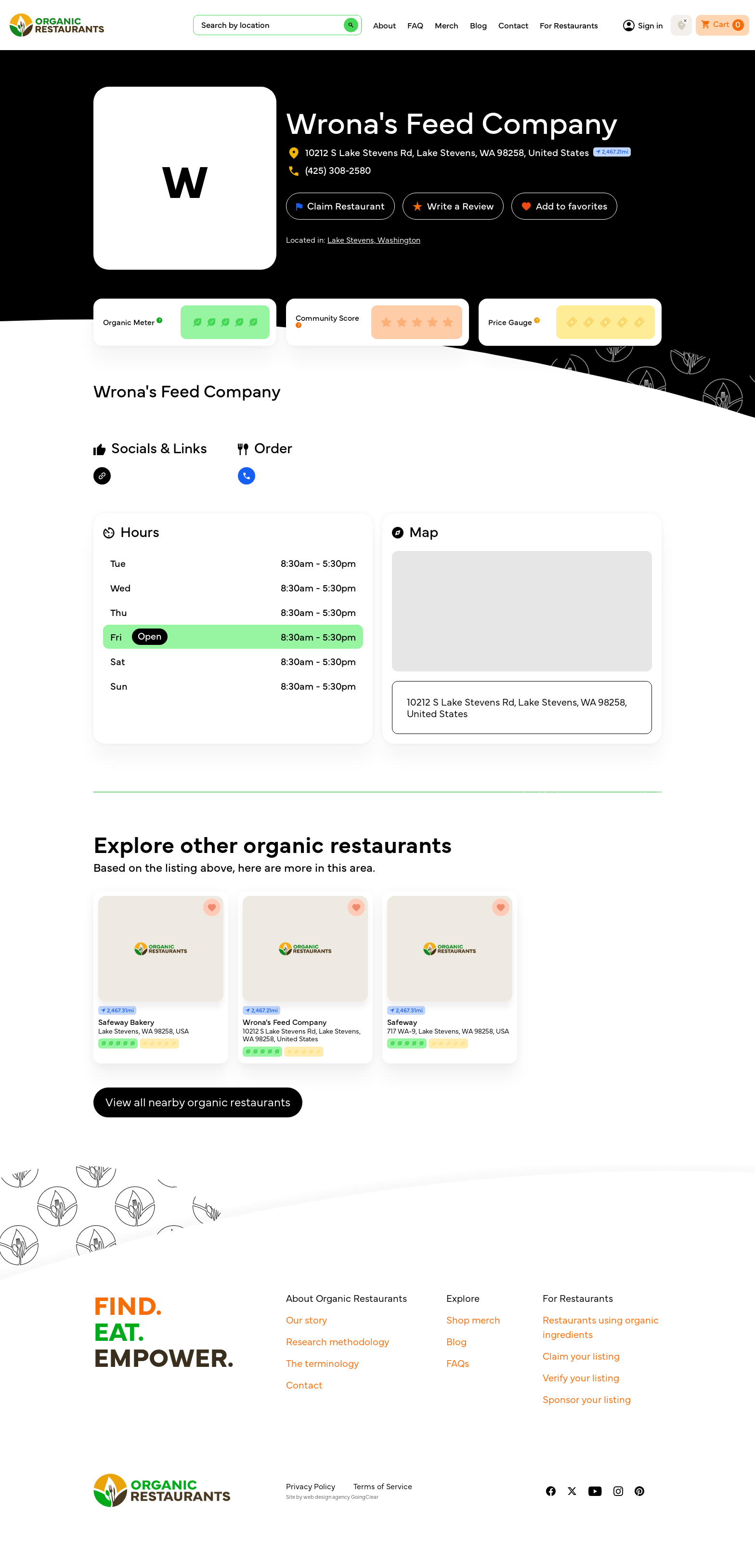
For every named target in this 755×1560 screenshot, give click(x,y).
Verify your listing (581, 1377)
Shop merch (473, 1319)
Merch (446, 25)
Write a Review (453, 205)
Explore (463, 1297)
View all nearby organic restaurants (197, 1101)
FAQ (415, 25)
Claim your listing (581, 1355)
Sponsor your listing (587, 1398)
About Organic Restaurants (346, 1297)
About (384, 25)
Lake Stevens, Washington (373, 239)
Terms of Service (382, 1486)
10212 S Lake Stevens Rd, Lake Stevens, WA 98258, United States (517, 707)
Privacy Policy (310, 1486)
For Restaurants (569, 25)
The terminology (322, 1362)
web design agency (326, 1497)
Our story (306, 1319)
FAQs (457, 1362)
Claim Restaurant (340, 205)
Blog (478, 25)
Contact (513, 25)
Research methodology (337, 1341)
